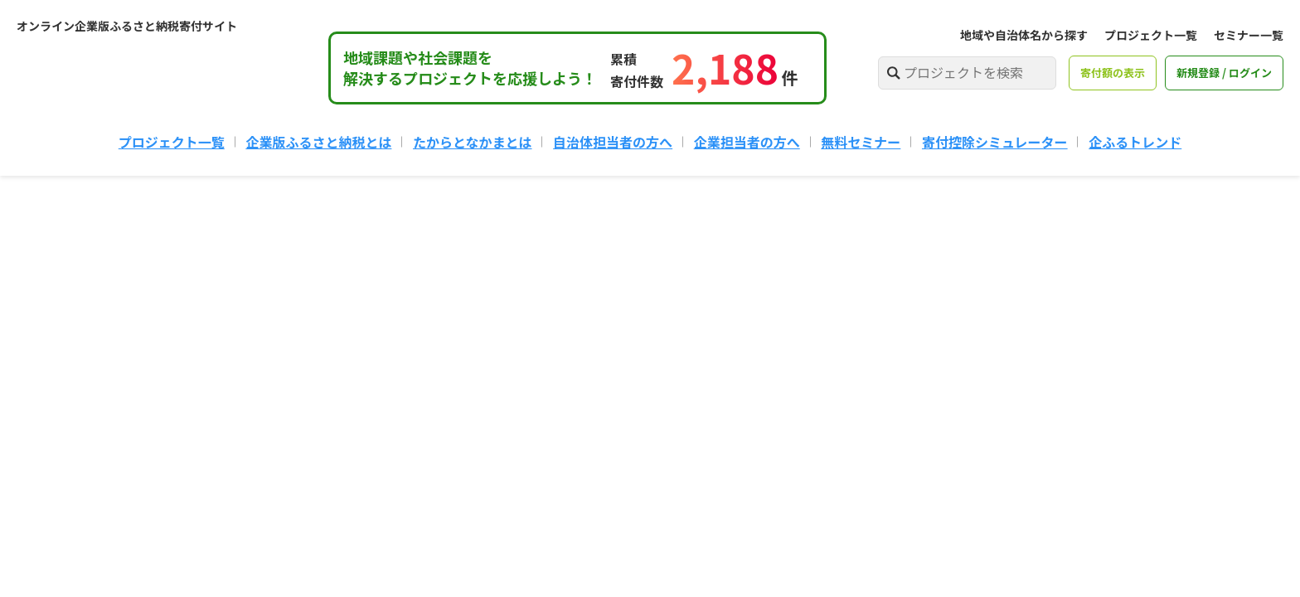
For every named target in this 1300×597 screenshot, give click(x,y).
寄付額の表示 (1112, 72)
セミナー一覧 (1248, 35)
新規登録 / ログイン (1224, 72)
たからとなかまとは (472, 142)
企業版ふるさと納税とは (318, 142)
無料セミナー (860, 142)
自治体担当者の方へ (612, 142)
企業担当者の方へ (747, 142)
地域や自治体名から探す (1024, 35)
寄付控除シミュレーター (995, 142)
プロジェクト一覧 (1150, 35)
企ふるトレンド (1135, 142)
